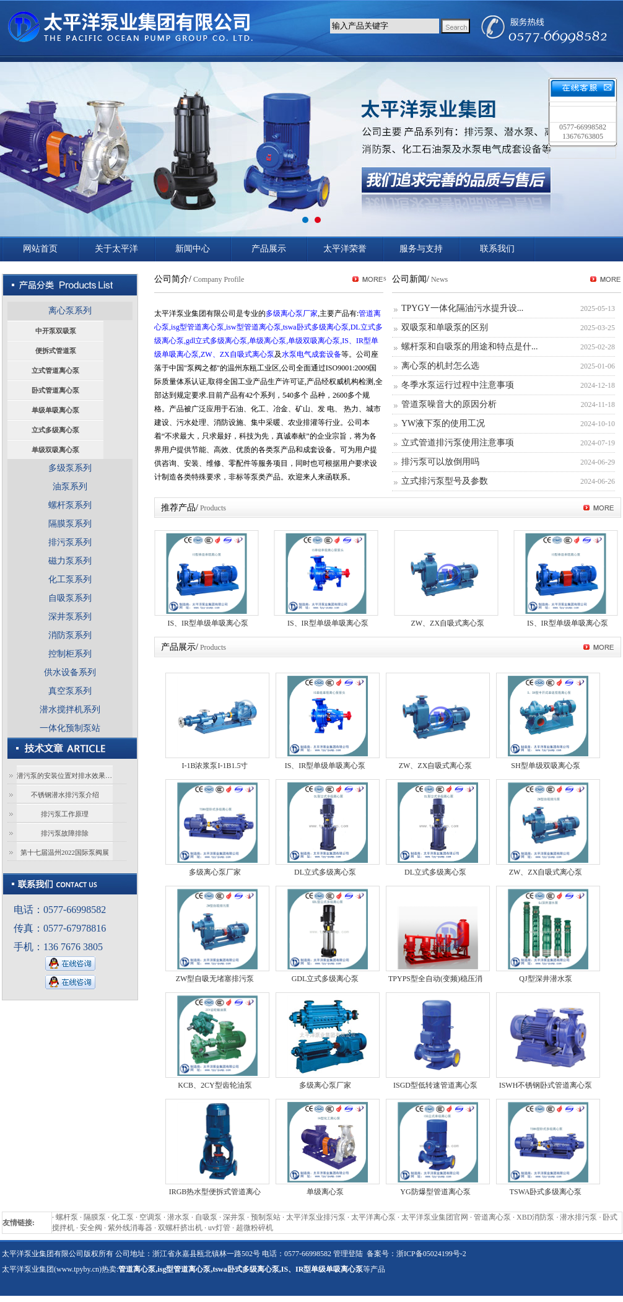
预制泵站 (266, 1217)
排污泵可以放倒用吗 (440, 461)
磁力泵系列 (70, 561)
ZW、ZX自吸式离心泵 (447, 623)
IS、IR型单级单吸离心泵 (207, 623)
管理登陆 (348, 1253)
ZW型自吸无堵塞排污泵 (215, 978)
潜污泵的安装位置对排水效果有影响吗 (65, 775)
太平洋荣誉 (345, 248)
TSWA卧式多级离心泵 (546, 1191)
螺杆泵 (67, 1217)
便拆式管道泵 (55, 350)
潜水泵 (178, 1217)
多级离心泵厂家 (215, 872)
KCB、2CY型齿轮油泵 (214, 1085)
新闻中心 (192, 248)
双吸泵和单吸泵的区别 (444, 327)
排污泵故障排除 (65, 833)
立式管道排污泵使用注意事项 (457, 442)
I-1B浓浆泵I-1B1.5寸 (215, 765)
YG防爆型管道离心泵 (435, 1191)
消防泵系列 (70, 635)
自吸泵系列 (70, 598)
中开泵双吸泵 (55, 330)
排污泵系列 (70, 542)
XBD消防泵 (535, 1217)
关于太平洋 (116, 248)
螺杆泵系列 (70, 505)
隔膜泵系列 (70, 523)
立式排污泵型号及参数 (444, 481)
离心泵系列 (70, 310)
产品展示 (268, 248)
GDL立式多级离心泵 (325, 978)
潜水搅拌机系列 (70, 709)
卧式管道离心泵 (55, 390)
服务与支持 (421, 248)
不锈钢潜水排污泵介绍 (65, 794)
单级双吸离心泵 (55, 449)
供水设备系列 (70, 672)
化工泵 (122, 1217)
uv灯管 (219, 1227)
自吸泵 (206, 1217)
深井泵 (234, 1217)
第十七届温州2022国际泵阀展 (64, 852)
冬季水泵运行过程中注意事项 (457, 385)
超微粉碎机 (254, 1227)
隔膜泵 (95, 1217)
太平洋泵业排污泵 (316, 1217)
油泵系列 (70, 486)
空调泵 (150, 1217)
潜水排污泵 (578, 1217)
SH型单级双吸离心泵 (545, 765)
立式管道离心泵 (55, 370)
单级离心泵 (325, 1191)
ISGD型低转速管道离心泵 (435, 1085)
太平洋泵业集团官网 (434, 1217)
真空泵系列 (70, 691)
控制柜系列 (70, 653)
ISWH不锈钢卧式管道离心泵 (546, 1085)
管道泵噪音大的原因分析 (449, 404)
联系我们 (497, 248)
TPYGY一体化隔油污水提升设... (462, 308)
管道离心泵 (492, 1217)
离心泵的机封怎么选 (440, 365)
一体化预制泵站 (70, 728)
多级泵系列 (70, 468)
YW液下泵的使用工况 (443, 423)
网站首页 (40, 248)
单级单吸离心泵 (55, 410)
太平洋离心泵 (373, 1217)
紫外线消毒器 (130, 1227)
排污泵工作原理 (65, 814)
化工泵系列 (70, 579)
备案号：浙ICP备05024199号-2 (416, 1253)
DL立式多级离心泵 (325, 872)
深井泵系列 (70, 616)
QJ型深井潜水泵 (545, 978)
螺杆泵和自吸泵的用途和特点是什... (469, 346)
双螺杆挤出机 (180, 1227)
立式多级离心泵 (55, 430)
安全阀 (91, 1227)
